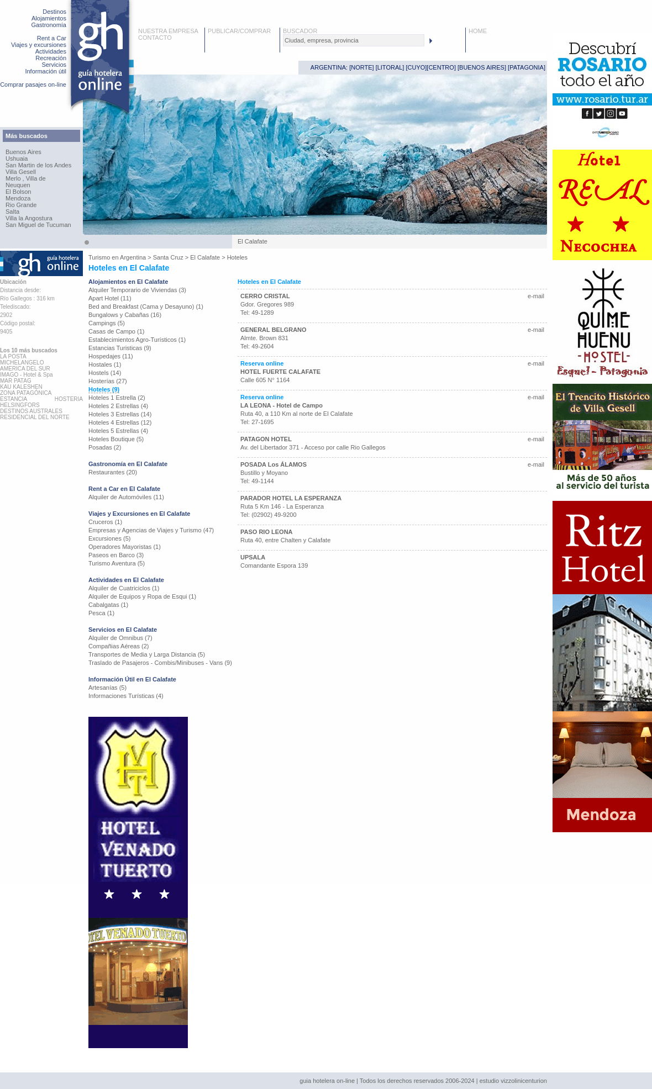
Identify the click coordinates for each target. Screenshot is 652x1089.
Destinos (54, 11)
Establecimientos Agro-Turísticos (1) (137, 339)
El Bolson (18, 191)
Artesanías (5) (107, 687)
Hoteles (237, 257)
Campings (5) (106, 323)
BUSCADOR (300, 31)
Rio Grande (21, 205)
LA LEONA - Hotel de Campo (281, 405)
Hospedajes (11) (110, 356)
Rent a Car (51, 38)
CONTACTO (155, 37)
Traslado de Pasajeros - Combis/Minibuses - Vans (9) (160, 662)
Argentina (133, 257)
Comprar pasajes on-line (33, 84)
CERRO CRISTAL (265, 296)
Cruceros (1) (105, 522)
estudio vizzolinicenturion (513, 1080)
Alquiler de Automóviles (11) (126, 497)
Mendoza (18, 198)
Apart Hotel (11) (110, 298)
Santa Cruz (168, 257)
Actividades (50, 51)
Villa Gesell (21, 171)
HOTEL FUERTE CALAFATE (280, 371)
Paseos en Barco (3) (116, 555)
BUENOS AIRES (481, 67)
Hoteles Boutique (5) (116, 439)
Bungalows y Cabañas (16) (124, 314)
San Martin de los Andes (38, 165)
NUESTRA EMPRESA (168, 31)
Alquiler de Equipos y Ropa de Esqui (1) (142, 596)
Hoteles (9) (103, 389)
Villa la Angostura (29, 218)
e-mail (536, 296)
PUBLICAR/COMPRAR (239, 31)
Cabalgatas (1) (108, 604)
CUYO (416, 67)
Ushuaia (17, 158)
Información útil (45, 71)
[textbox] (353, 40)
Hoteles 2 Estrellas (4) (118, 406)
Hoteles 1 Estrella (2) (116, 397)
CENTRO (441, 67)
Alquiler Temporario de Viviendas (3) (137, 290)
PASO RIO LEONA (266, 531)
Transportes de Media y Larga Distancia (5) (146, 654)
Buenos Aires (23, 152)
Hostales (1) (104, 364)
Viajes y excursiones (38, 44)
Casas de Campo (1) (116, 331)
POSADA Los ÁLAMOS (273, 464)
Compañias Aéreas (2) (118, 646)
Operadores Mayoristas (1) (124, 546)
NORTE (361, 67)
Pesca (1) (101, 613)
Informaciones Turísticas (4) (126, 695)
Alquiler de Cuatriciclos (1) (123, 588)
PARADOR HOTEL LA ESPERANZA (290, 498)
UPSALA (252, 557)
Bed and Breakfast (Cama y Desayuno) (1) (145, 306)
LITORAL (390, 67)
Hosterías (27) (107, 381)
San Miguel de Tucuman (38, 224)
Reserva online (261, 363)
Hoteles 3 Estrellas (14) (119, 414)
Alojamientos (48, 18)
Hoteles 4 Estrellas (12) (119, 422)
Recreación (50, 58)
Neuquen (18, 185)
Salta (12, 211)
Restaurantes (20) (112, 472)
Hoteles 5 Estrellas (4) (118, 430)
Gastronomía (48, 25)
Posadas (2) (104, 447)
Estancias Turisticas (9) (119, 348)
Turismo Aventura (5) (116, 563)
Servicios (53, 64)
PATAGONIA (526, 67)
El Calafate (205, 257)
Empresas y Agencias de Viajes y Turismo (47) (151, 530)
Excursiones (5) (109, 538)
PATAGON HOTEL (266, 439)
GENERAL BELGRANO (273, 329)
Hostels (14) (104, 372)
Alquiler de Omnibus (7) (120, 638)
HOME (478, 31)
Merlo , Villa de (26, 178)
